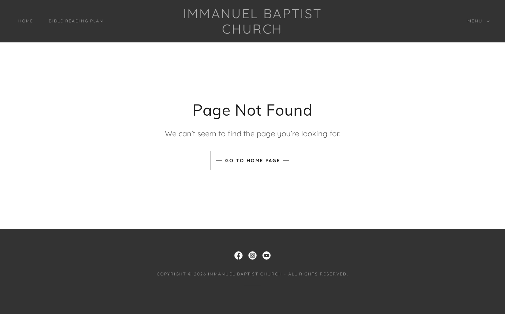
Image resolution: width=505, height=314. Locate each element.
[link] (252, 31)
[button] (477, 21)
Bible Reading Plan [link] (76, 20)
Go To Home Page (252, 160)
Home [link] (25, 20)
